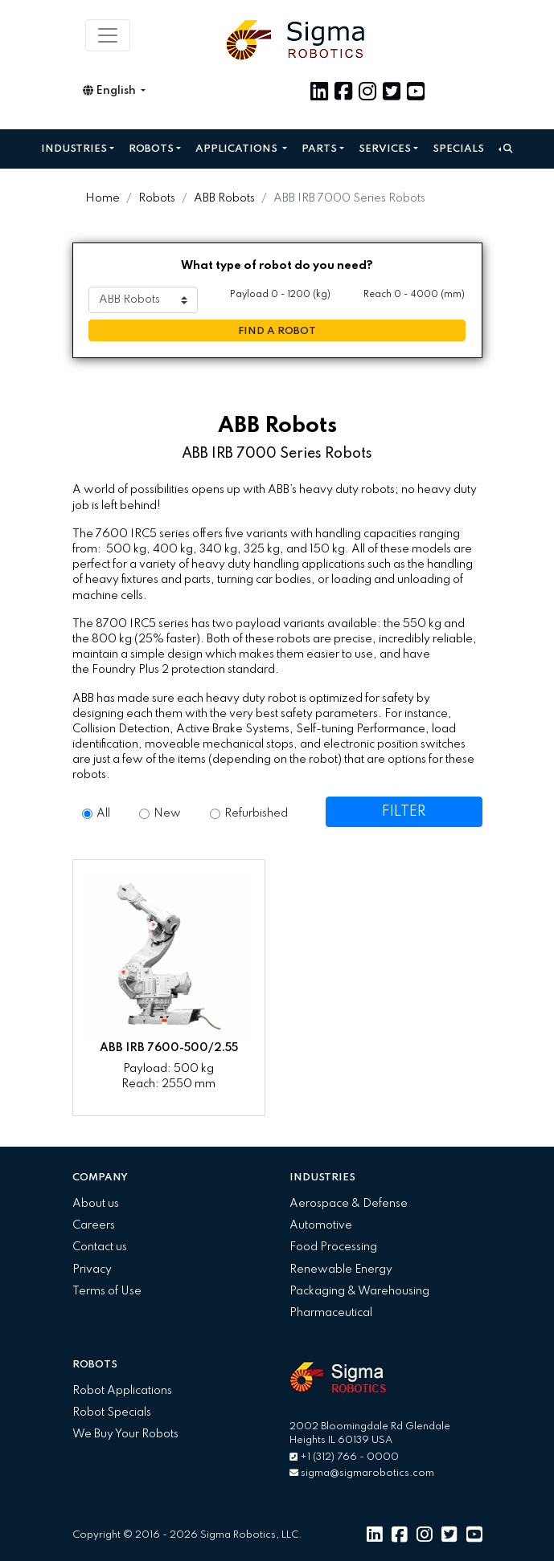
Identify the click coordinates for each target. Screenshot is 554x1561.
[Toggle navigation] (107, 35)
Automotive (320, 1225)
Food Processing (333, 1247)
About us (95, 1203)
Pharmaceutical (330, 1312)
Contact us (99, 1247)
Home (102, 198)
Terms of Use (107, 1291)
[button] (505, 149)
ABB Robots (224, 198)
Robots (151, 149)
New (167, 813)
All (103, 813)
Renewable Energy (340, 1269)
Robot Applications (122, 1390)
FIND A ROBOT (277, 331)
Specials (458, 149)
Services (385, 149)
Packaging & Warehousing (359, 1291)
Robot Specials (111, 1412)
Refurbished (256, 813)
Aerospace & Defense (348, 1203)
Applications (237, 149)
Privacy (92, 1269)
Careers (93, 1225)
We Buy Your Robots (125, 1434)
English (110, 90)
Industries (74, 149)
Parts (319, 149)
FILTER (403, 812)
